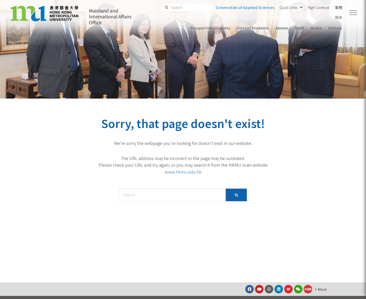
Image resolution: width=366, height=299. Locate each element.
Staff (299, 27)
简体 (338, 17)
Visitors (335, 27)
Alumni (282, 27)
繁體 (338, 7)
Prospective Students (210, 27)
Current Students (253, 27)
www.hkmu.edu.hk (183, 172)
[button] (353, 12)
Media (316, 27)
